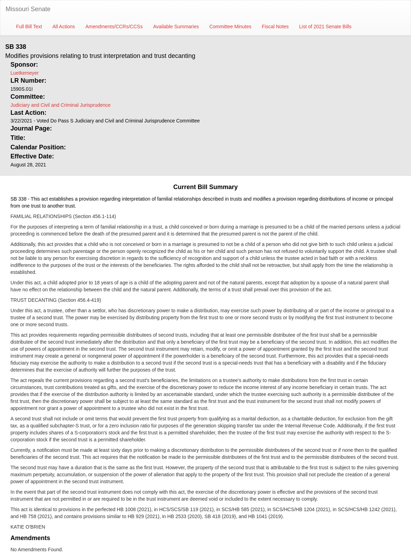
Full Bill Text (29, 26)
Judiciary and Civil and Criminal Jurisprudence (60, 105)
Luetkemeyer (24, 73)
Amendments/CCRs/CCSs (114, 26)
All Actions (63, 26)
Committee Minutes (230, 26)
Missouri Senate (28, 9)
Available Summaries (176, 26)
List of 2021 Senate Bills (325, 26)
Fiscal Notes (275, 26)
